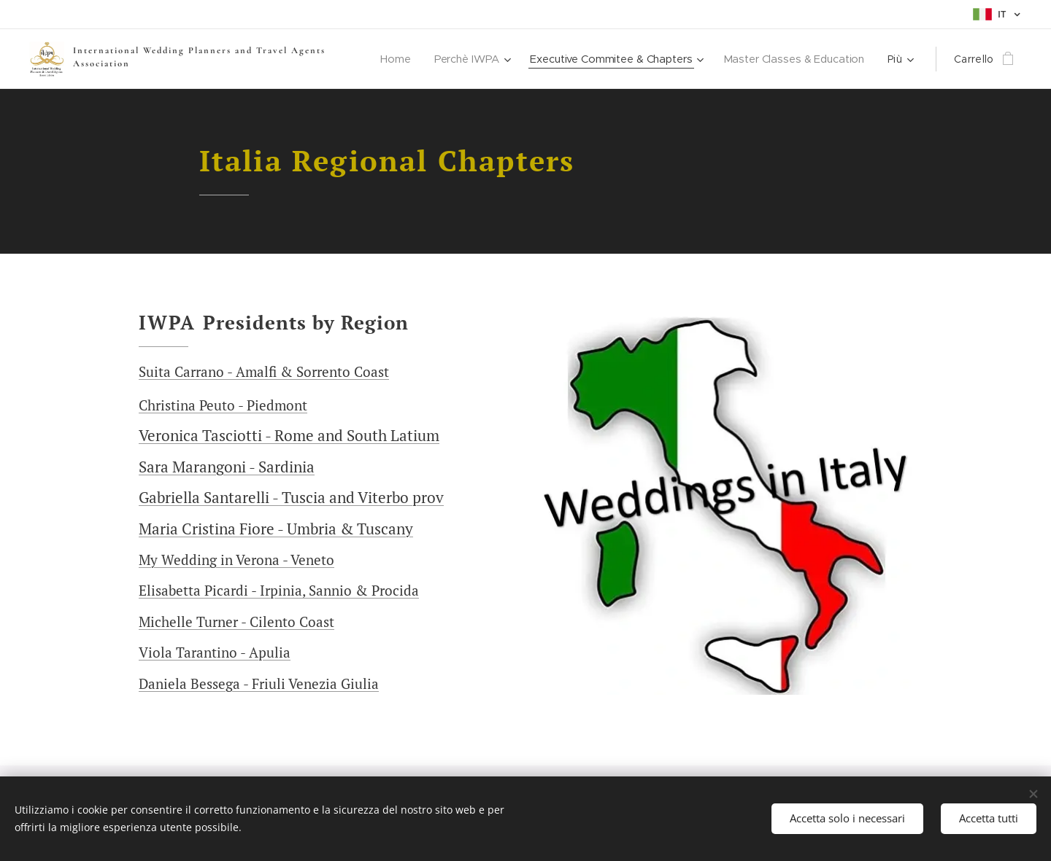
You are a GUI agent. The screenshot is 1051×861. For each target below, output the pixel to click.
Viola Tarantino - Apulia (214, 652)
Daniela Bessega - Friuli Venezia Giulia (259, 683)
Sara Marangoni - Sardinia (227, 466)
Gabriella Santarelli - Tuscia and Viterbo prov (291, 497)
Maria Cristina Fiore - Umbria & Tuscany (276, 528)
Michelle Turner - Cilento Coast (236, 621)
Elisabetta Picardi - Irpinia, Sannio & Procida (279, 590)
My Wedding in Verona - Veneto (236, 559)
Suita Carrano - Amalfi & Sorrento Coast (264, 371)
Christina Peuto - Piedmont (223, 405)
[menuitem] (389, 59)
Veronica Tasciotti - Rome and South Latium (289, 435)
